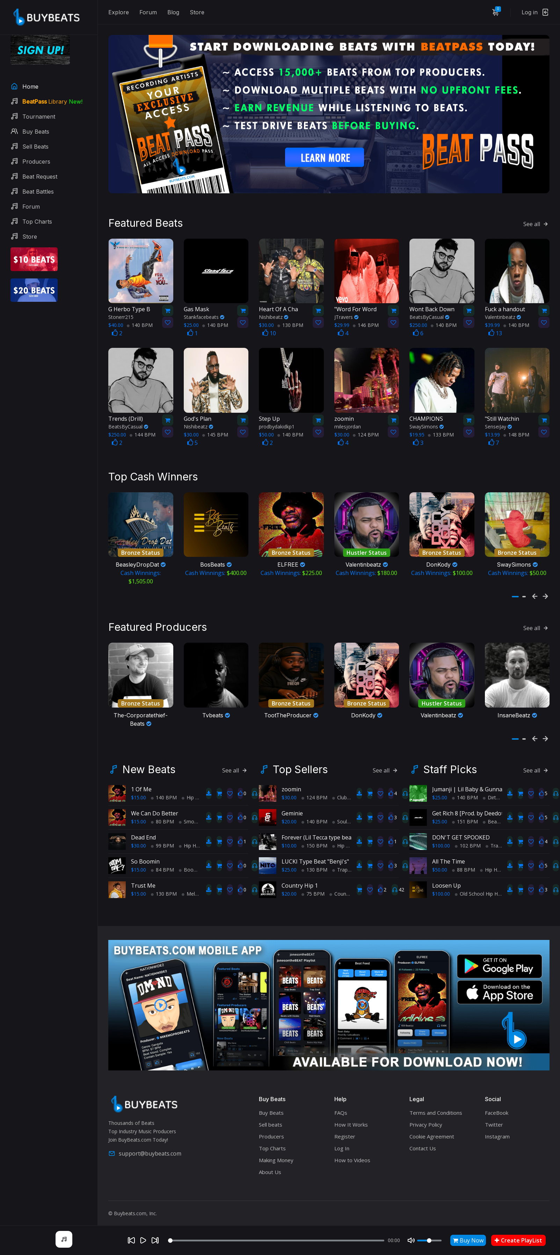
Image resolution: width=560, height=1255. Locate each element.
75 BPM (313, 890)
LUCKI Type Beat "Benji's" (315, 857)
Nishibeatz (273, 315)
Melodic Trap (199, 890)
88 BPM (463, 865)
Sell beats (270, 1120)
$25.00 (289, 865)
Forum (148, 12)
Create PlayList (518, 1240)
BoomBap (193, 865)
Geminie (292, 809)
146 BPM (366, 323)
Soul (339, 817)
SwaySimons (426, 424)
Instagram (497, 1132)
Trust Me (143, 882)
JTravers (346, 315)
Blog (173, 12)
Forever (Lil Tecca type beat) (318, 833)
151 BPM (465, 817)
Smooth (190, 817)
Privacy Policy (425, 1120)
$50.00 (439, 865)
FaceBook (496, 1108)
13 (495, 331)
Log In (341, 1144)
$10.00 (289, 841)
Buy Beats (271, 1108)
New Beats (148, 765)
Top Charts (272, 1144)
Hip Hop (193, 793)
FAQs (340, 1108)
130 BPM (290, 323)
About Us (270, 1168)
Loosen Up (446, 882)
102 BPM (468, 841)
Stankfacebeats (204, 315)
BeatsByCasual (429, 315)
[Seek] (276, 1240)
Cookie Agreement (431, 1132)
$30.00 (138, 841)
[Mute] (411, 1240)
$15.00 (138, 793)
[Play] (143, 1240)
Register (344, 1132)
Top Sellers (300, 765)
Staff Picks (450, 765)
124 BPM (366, 432)
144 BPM (142, 432)
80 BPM (162, 817)
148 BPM (516, 432)
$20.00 (289, 817)
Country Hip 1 (300, 882)
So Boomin (145, 857)
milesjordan (347, 424)
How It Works (351, 1120)
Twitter (494, 1120)
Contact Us (422, 1144)
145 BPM (215, 432)
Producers (271, 1132)
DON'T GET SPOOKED (461, 833)
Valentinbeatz (503, 315)
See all (536, 222)
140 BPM (140, 323)
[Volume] (429, 1240)
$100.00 (441, 841)
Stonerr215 (120, 315)
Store (197, 12)
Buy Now (468, 1240)
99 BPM (162, 841)
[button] (515, 594)
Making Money (276, 1156)
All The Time (448, 857)
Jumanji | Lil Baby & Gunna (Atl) (473, 785)
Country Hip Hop (350, 890)
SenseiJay (498, 424)
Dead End (143, 833)
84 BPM (162, 865)
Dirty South (498, 793)
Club (339, 793)
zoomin (291, 785)
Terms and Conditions (435, 1108)
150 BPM (314, 841)
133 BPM (441, 432)
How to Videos (352, 1156)
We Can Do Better (154, 809)
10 (269, 331)
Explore (118, 12)
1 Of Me (141, 785)
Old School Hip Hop (479, 890)
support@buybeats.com (144, 1150)
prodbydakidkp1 (276, 424)
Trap (340, 865)
